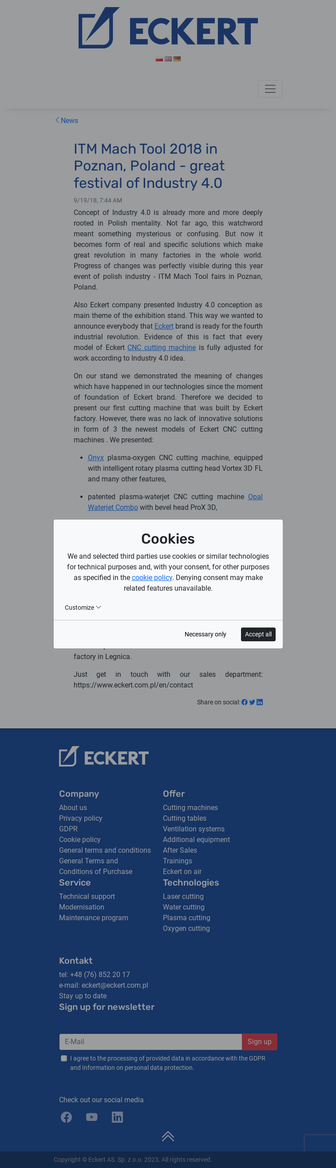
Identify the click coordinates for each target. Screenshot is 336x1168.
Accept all (258, 634)
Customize (83, 607)
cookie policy (152, 577)
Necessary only (205, 634)
